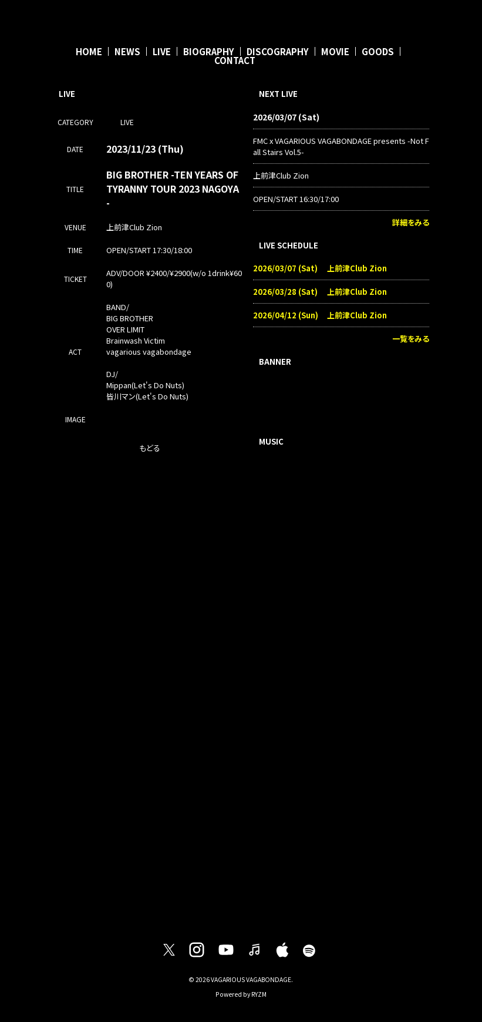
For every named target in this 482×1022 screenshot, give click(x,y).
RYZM (259, 994)
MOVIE (335, 51)
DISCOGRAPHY (278, 51)
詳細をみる (410, 222)
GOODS (378, 51)
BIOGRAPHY (208, 51)
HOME (89, 51)
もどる (149, 447)
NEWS (127, 51)
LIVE (162, 51)
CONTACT (234, 60)
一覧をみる (410, 338)
